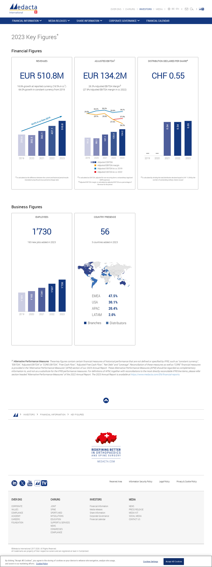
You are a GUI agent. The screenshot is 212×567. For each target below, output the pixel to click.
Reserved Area (116, 481)
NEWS (53, 525)
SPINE (53, 509)
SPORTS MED (56, 512)
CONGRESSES (57, 529)
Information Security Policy (140, 481)
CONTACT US (134, 519)
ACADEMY (15, 515)
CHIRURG (130, 9)
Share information (88, 21)
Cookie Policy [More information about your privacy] (42, 563)
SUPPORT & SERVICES (60, 522)
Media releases (57, 21)
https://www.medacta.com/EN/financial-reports (155, 374)
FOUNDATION (17, 522)
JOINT (53, 506)
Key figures (77, 414)
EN (178, 8)
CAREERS (15, 519)
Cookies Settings (150, 561)
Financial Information (25, 21)
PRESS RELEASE (136, 509)
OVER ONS (116, 9)
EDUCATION (56, 519)
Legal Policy (164, 481)
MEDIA (159, 9)
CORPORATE (16, 506)
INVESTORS (29, 414)
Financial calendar (157, 21)
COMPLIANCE (17, 512)
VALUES (14, 509)
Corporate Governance (123, 21)
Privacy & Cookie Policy (187, 481)
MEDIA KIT (133, 512)
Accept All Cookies (174, 561)
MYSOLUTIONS (57, 515)
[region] (106, 561)
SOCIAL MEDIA (135, 515)
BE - (174, 8)
